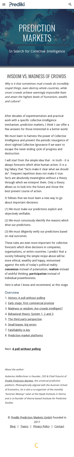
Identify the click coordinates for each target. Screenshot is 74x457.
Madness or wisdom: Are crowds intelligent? (35, 308)
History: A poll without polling (26, 298)
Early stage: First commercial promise (31, 303)
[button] (4, 4)
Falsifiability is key (19, 330)
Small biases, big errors (22, 324)
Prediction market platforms (25, 335)
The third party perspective (25, 319)
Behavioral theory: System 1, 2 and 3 (30, 314)
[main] (37, 38)
